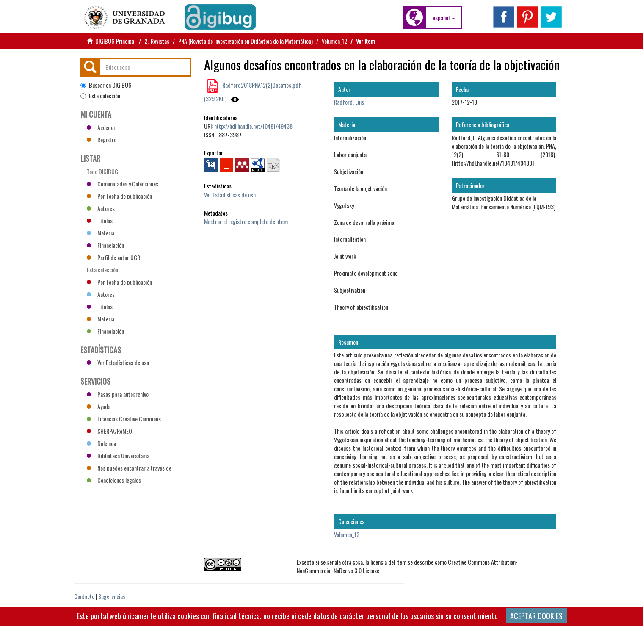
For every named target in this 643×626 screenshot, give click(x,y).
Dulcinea (101, 443)
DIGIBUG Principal (115, 40)
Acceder (101, 127)
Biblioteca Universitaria (118, 455)
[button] (443, 17)
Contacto (84, 596)
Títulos (100, 220)
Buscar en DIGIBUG (106, 85)
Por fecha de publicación (119, 195)
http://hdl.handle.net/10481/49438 (253, 126)
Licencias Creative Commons (124, 418)
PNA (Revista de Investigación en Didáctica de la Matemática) (245, 40)
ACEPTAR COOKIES (536, 615)
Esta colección (100, 95)
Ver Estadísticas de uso (230, 194)
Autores (101, 208)
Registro (101, 139)
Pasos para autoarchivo (118, 394)
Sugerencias (111, 596)
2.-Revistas (156, 40)
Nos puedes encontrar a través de (129, 467)
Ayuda (98, 406)
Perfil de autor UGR (113, 257)
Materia (100, 232)
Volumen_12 (334, 40)
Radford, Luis (349, 101)
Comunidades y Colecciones (122, 183)
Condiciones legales (114, 480)
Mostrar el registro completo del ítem (246, 221)
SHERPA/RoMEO (109, 431)
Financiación (105, 245)
